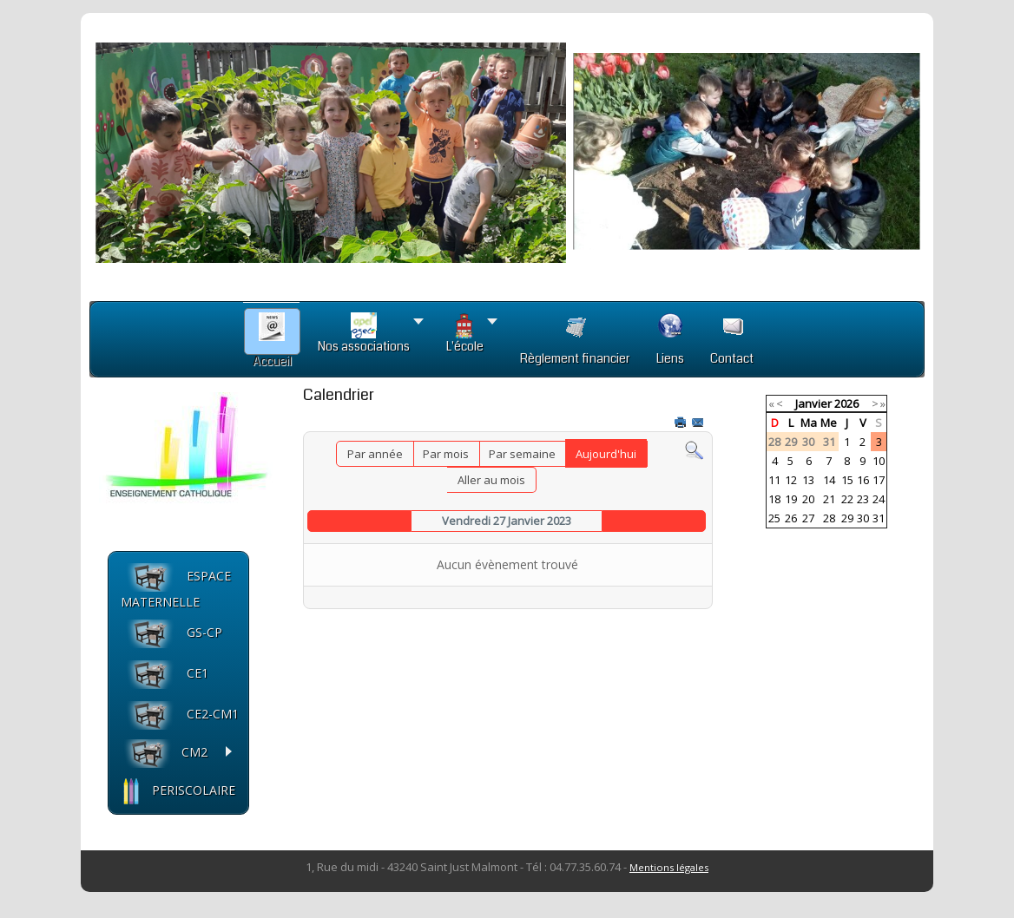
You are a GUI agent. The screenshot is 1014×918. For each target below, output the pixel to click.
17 (878, 480)
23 (863, 499)
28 (829, 518)
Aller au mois (491, 480)
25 (774, 518)
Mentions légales (668, 867)
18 (774, 499)
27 (808, 518)
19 (791, 499)
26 (791, 518)
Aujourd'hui (606, 454)
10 (878, 461)
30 (863, 518)
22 (847, 499)
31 (878, 518)
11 (774, 480)
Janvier (813, 403)
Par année (375, 454)
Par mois (446, 454)
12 (791, 480)
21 (829, 499)
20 (808, 499)
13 (808, 480)
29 (847, 518)
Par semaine (522, 454)
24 (878, 499)
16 (863, 480)
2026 (846, 403)
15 (847, 480)
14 (829, 480)
